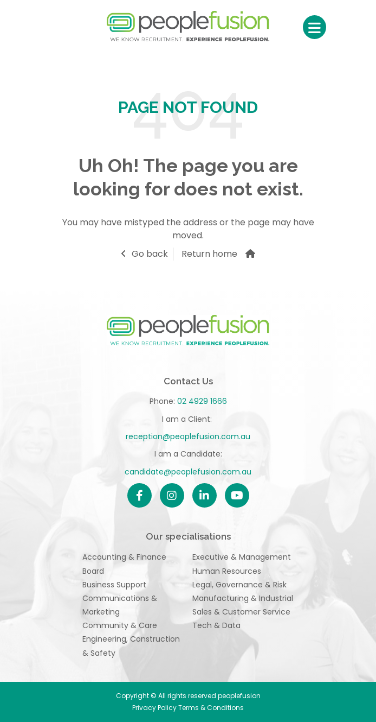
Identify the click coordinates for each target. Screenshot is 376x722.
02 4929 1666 (202, 401)
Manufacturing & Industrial (242, 598)
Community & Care (119, 625)
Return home (209, 254)
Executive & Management (241, 557)
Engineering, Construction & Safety (131, 646)
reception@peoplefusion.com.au (188, 436)
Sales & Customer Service (241, 611)
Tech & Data (216, 625)
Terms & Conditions (211, 707)
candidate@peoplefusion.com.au (188, 471)
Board (93, 571)
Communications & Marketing (119, 605)
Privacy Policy (155, 707)
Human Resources (226, 571)
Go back (150, 254)
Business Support (114, 584)
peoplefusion (188, 27)
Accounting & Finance (124, 557)
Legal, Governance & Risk (239, 584)
